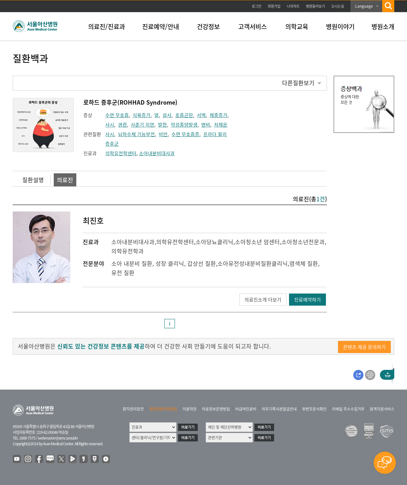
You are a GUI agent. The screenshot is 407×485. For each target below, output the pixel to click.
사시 (109, 124)
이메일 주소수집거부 (348, 409)
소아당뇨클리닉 (214, 242)
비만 (163, 134)
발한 (162, 124)
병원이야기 (340, 26)
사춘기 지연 (142, 124)
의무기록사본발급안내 (279, 409)
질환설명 (33, 180)
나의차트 (293, 6)
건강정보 (208, 26)
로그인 (256, 6)
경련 (122, 124)
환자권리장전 (133, 409)
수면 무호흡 (117, 115)
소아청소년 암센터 (257, 242)
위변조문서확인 (314, 409)
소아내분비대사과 (157, 153)
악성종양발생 (184, 124)
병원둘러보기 (315, 6)
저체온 (220, 124)
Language (364, 6)
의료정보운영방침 (216, 409)
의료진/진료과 (106, 26)
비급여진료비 (245, 409)
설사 (166, 115)
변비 (205, 124)
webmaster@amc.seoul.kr (58, 438)
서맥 (201, 115)
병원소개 (382, 26)
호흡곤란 (184, 115)
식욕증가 (141, 115)
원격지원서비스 (382, 409)
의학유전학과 (127, 251)
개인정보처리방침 (163, 409)
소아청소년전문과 (303, 242)
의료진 (65, 180)
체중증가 (218, 115)
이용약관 (190, 409)
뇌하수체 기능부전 (136, 134)
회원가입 (274, 6)
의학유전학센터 (120, 153)
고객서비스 (252, 26)
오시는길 (337, 6)
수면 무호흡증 (185, 134)
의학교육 (296, 26)
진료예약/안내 (160, 26)
